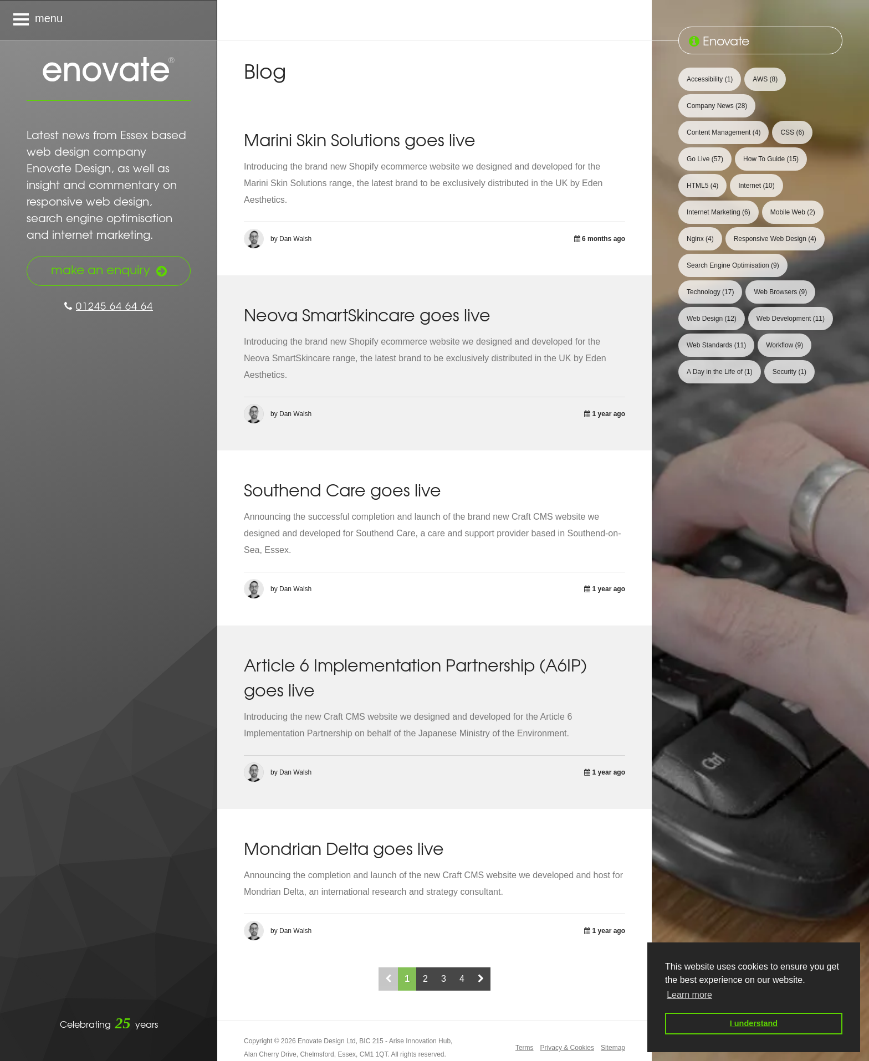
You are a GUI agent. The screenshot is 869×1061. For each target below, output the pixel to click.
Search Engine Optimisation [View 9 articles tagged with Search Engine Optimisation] (733, 265)
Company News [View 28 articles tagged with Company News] (717, 106)
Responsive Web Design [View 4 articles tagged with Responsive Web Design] (775, 239)
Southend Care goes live (342, 489)
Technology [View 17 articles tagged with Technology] (710, 292)
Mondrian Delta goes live (344, 848)
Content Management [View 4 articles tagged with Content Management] (723, 132)
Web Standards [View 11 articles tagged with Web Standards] (716, 345)
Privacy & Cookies (567, 1048)
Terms (524, 1048)
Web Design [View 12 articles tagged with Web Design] (712, 318)
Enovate (108, 70)
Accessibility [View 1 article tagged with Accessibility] (710, 79)
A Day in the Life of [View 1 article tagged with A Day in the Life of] (720, 372)
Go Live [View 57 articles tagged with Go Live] (705, 159)
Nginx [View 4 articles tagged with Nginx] (700, 239)
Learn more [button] (689, 995)
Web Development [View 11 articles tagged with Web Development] (790, 318)
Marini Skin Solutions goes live (360, 139)
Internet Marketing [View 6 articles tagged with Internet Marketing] (718, 212)
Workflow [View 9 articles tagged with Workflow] (784, 345)
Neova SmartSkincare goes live (367, 314)
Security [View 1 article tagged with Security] (789, 372)
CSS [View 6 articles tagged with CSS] (792, 132)
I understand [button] (754, 1023)
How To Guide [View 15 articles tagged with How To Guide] (771, 159)
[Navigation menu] (108, 20)
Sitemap (613, 1048)
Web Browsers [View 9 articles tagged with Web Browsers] (780, 292)
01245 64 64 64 (108, 305)
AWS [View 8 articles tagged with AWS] (765, 79)
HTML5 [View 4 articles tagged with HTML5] (702, 185)
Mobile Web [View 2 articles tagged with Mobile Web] (792, 212)
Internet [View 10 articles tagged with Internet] (756, 185)
